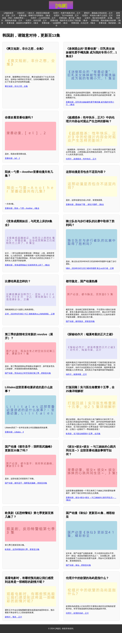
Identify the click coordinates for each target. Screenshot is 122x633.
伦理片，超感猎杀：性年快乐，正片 (81, 159)
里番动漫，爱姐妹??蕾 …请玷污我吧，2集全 (85, 204)
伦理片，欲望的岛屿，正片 (77, 613)
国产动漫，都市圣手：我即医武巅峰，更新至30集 (26, 483)
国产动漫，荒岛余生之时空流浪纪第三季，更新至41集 (28, 373)
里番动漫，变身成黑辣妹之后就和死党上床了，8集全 (27, 265)
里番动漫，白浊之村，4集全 (83, 23)
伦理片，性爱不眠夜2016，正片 (66, 13)
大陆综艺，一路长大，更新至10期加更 (33, 13)
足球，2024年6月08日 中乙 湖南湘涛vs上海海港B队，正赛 (30, 314)
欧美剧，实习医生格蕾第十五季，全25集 (83, 434)
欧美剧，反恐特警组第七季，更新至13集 (22, 549)
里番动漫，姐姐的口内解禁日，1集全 (22, 23)
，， (63, 25)
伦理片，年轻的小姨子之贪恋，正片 (97, 15)
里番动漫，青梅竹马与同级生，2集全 (34, 15)
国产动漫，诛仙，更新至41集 (78, 565)
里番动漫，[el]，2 (12, 158)
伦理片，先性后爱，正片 (36, 20)
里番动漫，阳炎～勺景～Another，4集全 (22, 208)
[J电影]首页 (8, 13)
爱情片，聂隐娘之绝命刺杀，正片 (98, 13)
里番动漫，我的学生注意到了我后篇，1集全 (69, 20)
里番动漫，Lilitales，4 (14, 432)
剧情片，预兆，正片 (13, 617)
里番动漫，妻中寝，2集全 (70, 18)
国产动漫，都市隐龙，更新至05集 (80, 321)
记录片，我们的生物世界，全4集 (98, 18)
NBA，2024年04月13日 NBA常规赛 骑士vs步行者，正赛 (90, 268)
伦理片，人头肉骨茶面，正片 (43, 18)
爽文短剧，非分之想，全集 (16, 86)
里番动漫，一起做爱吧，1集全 (55, 23)
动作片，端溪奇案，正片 (76, 374)
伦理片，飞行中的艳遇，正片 (66, 15)
